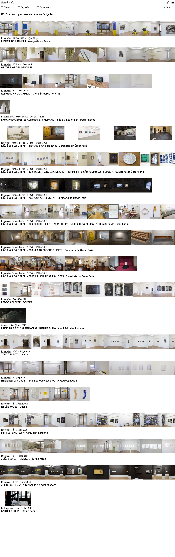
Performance (45, 7)
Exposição (25, 7)
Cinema (7, 7)
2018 (167, 7)
